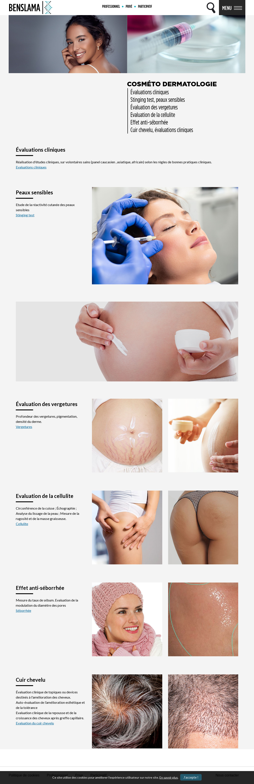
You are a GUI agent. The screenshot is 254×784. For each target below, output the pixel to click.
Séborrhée (23, 610)
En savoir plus (168, 777)
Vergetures (24, 427)
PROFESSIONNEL (111, 6)
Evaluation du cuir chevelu (35, 723)
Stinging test (25, 215)
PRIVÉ (129, 6)
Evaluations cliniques (31, 167)
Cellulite (22, 524)
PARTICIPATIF (145, 6)
